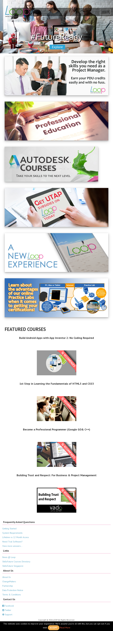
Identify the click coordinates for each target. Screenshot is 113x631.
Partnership (7, 585)
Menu (106, 12)
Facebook (8, 605)
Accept (54, 627)
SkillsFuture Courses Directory (16, 561)
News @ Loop (9, 557)
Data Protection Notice (12, 590)
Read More (65, 627)
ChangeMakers (9, 581)
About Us (6, 577)
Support (7, 614)
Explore (57, 47)
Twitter (6, 610)
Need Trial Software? (12, 541)
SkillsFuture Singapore (12, 566)
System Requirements (12, 532)
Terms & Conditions (11, 594)
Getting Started (9, 528)
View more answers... (12, 546)
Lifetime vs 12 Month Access (15, 537)
